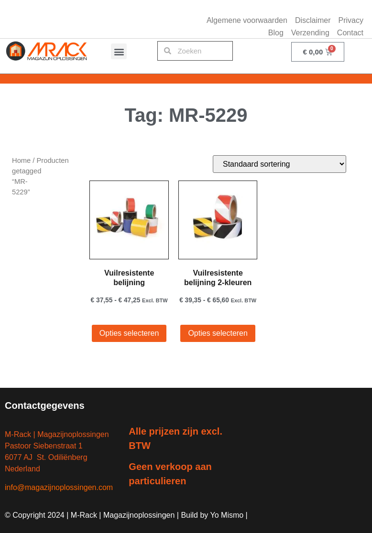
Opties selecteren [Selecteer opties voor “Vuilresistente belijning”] (129, 333)
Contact (350, 33)
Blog (276, 33)
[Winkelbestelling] (279, 164)
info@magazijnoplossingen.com (59, 487)
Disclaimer (313, 20)
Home (21, 160)
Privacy (351, 20)
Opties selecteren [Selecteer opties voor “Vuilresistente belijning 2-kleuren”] (218, 333)
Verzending (310, 33)
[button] (119, 51)
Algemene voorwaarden (247, 20)
